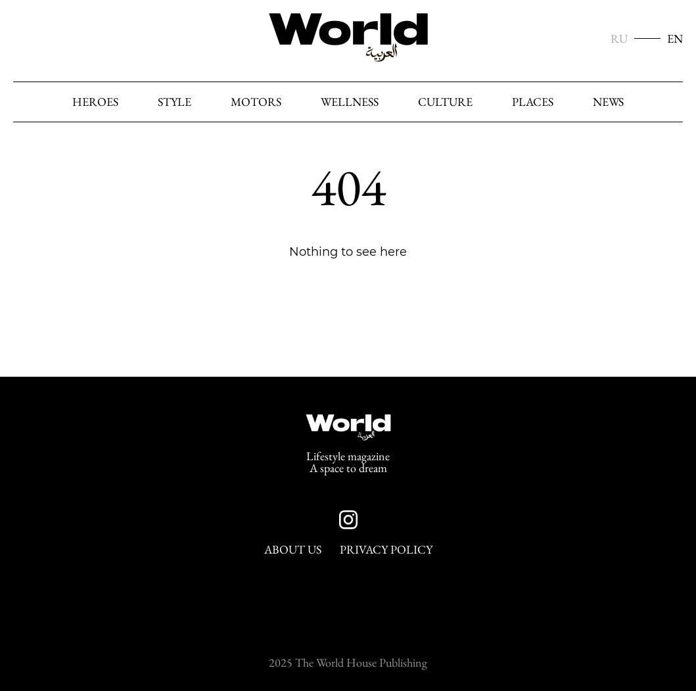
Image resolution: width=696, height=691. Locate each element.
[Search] (669, 102)
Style (174, 101)
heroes (95, 101)
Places (532, 101)
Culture (445, 101)
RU (619, 39)
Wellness (350, 101)
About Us (292, 549)
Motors (256, 101)
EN (675, 39)
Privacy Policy (386, 549)
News (608, 101)
